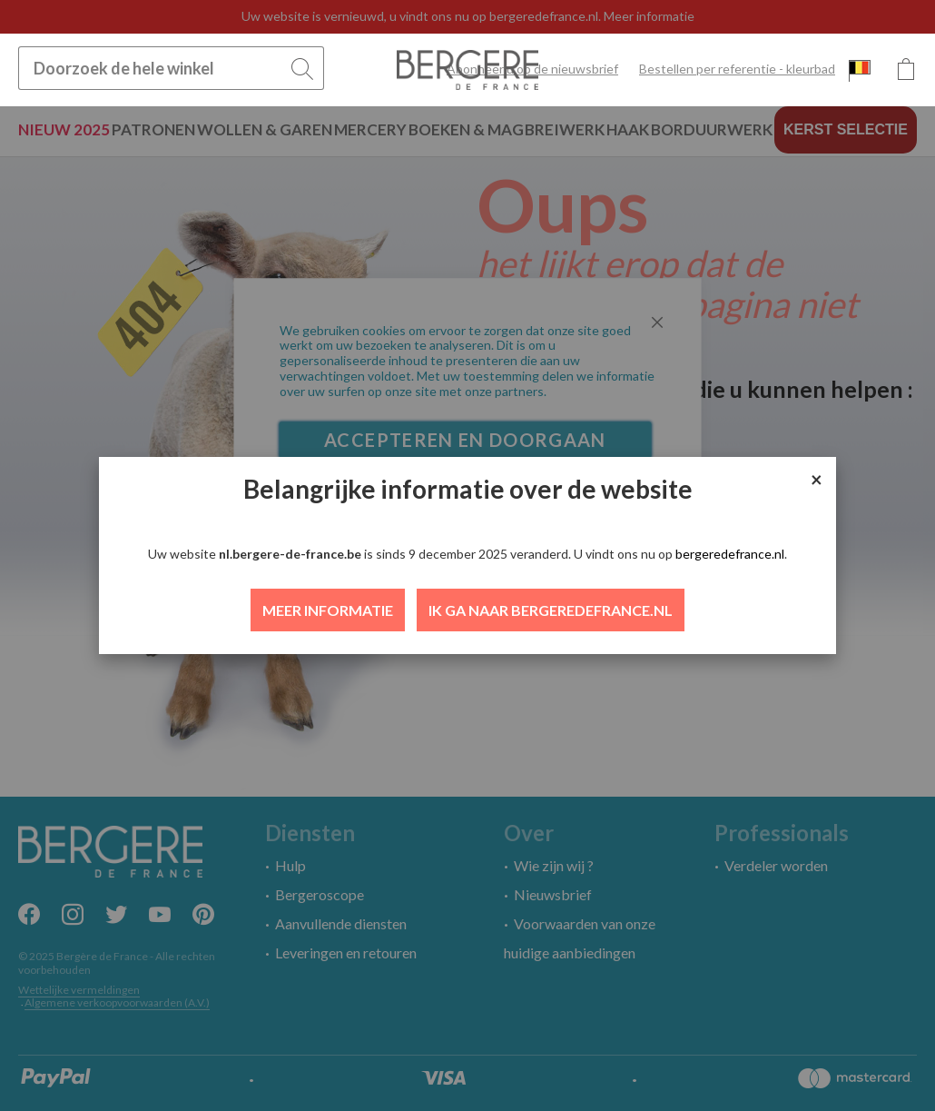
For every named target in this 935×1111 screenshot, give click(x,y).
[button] (860, 70)
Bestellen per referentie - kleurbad (737, 68)
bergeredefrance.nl (729, 553)
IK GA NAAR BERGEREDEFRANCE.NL (550, 610)
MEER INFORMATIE (327, 610)
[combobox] (171, 68)
